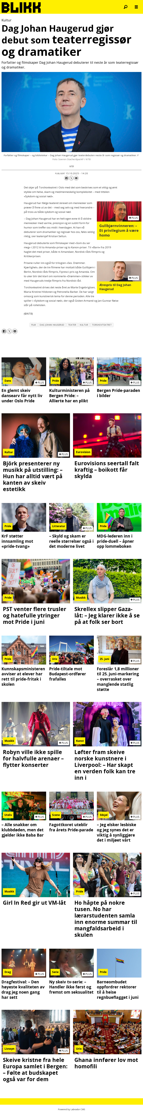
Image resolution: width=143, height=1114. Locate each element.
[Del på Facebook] (66, 178)
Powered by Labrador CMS (71, 1109)
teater (72, 324)
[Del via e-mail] (76, 178)
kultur (84, 324)
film (33, 324)
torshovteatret (102, 324)
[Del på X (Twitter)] (71, 178)
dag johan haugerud (52, 324)
